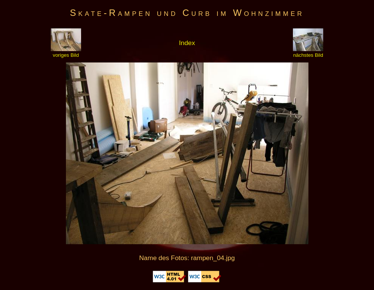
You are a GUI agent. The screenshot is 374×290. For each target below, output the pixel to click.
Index (187, 43)
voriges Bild (66, 52)
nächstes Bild (308, 52)
